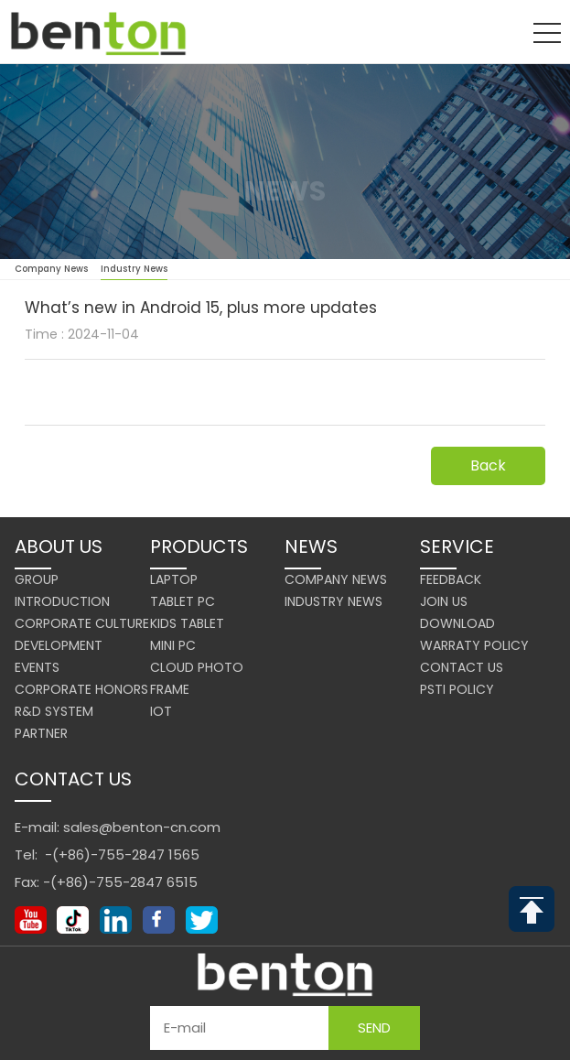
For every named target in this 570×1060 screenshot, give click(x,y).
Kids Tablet (187, 623)
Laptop (174, 579)
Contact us (461, 667)
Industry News (134, 271)
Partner (41, 733)
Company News (51, 269)
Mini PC (173, 645)
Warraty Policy (474, 645)
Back (488, 465)
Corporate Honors (81, 689)
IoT (161, 711)
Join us (444, 601)
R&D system (54, 711)
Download (457, 623)
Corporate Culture (82, 623)
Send (374, 1027)
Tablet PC (182, 601)
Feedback (450, 579)
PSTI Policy (457, 689)
